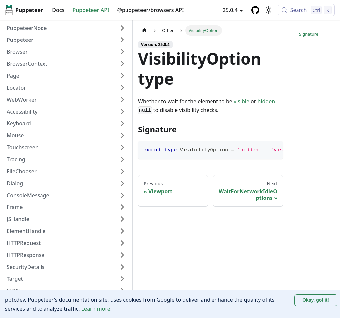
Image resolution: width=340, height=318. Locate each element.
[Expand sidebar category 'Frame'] (122, 207)
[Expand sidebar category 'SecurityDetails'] (122, 267)
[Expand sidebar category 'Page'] (122, 75)
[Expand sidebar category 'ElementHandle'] (122, 231)
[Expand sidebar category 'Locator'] (122, 87)
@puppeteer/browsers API (150, 10)
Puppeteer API (90, 10)
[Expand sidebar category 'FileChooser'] (122, 171)
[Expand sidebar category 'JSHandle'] (122, 219)
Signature (308, 51)
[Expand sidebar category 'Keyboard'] (122, 123)
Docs (58, 10)
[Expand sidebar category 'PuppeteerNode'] (122, 28)
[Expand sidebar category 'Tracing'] (122, 159)
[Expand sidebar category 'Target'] (122, 279)
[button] (66, 40)
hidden (266, 101)
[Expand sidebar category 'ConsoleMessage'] (122, 195)
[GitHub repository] (255, 10)
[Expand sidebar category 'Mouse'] (122, 135)
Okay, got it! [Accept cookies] (315, 300)
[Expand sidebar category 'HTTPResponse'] (122, 255)
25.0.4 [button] (230, 10)
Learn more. (96, 308)
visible (241, 101)
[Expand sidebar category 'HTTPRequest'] (122, 243)
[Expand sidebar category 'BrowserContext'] (122, 63)
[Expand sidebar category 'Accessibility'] (122, 111)
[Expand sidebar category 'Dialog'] (122, 183)
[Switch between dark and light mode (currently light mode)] (268, 10)
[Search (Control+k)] (306, 10)
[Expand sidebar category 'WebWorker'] (122, 99)
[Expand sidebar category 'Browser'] (122, 51)
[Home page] (144, 30)
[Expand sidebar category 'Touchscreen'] (122, 147)
